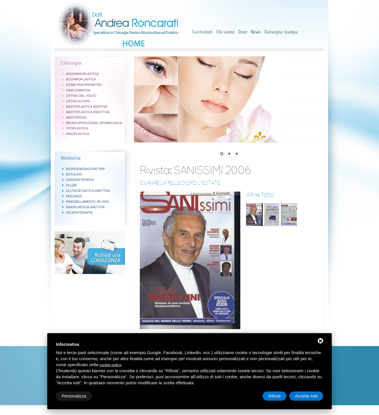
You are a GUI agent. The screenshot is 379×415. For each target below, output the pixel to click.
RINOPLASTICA (77, 134)
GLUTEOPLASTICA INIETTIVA (88, 190)
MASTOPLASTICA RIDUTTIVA (88, 112)
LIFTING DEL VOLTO (81, 95)
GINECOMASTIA (78, 90)
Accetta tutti (306, 395)
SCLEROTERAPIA (79, 212)
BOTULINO (74, 174)
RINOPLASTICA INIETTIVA (85, 207)
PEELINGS (74, 196)
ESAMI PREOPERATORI (84, 84)
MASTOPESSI (76, 117)
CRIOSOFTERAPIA (80, 180)
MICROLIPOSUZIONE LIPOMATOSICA (94, 123)
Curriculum (202, 32)
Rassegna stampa (281, 32)
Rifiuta (274, 395)
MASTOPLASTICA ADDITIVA (86, 106)
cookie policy (110, 365)
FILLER (71, 185)
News (256, 32)
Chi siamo (225, 32)
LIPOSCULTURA (78, 101)
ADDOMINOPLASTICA (82, 74)
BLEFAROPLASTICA (81, 79)
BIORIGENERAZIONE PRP (85, 169)
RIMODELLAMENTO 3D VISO (87, 201)
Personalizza (74, 395)
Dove (242, 32)
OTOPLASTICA (77, 128)
